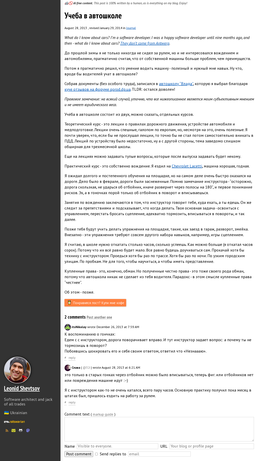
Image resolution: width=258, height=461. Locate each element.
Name (69, 446)
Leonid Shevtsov (22, 388)
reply (72, 358)
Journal (131, 28)
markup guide (103, 414)
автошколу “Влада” (176, 83)
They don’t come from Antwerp (144, 43)
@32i (86, 367)
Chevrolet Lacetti (187, 166)
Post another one (99, 317)
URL (163, 446)
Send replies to (113, 454)
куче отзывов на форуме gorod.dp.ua (97, 89)
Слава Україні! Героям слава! (30, 451)
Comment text (77, 414)
